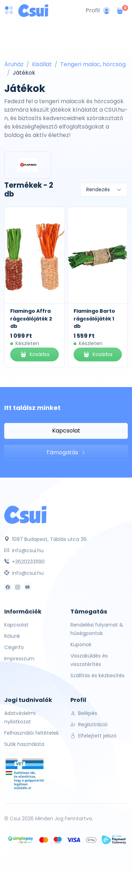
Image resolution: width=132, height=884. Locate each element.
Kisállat (42, 64)
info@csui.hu (24, 550)
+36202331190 (24, 561)
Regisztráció (89, 724)
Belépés (83, 713)
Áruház (14, 64)
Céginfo (14, 647)
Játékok (24, 73)
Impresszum (19, 658)
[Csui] (25, 514)
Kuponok (81, 644)
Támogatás (66, 452)
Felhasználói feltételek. (32, 732)
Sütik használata (24, 744)
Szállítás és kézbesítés (97, 675)
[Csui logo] (33, 10)
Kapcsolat (66, 431)
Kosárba (34, 354)
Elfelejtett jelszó (93, 735)
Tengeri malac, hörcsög (93, 64)
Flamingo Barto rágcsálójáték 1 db (94, 318)
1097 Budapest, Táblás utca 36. (46, 539)
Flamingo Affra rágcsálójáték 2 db (31, 318)
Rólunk (12, 636)
